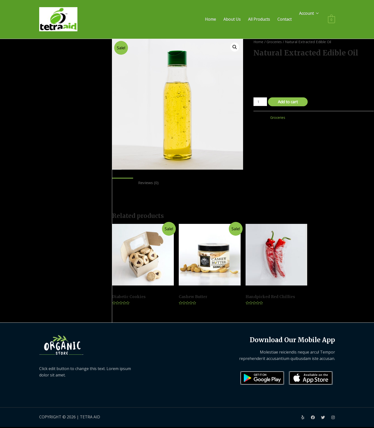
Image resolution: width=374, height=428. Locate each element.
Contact (284, 19)
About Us (232, 19)
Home (210, 19)
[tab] (123, 183)
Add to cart (289, 102)
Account (309, 13)
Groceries (275, 41)
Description (123, 182)
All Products (259, 19)
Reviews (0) (149, 182)
